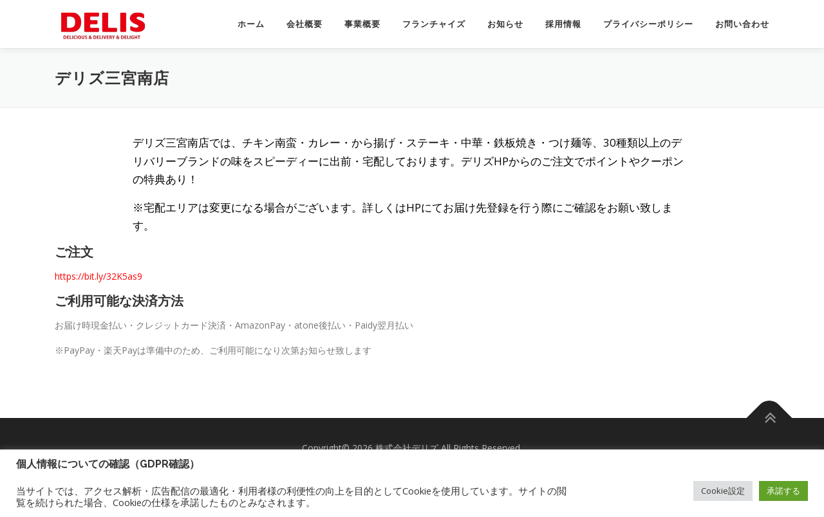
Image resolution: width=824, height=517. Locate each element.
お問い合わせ (742, 24)
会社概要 (304, 24)
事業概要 (362, 24)
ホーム (251, 24)
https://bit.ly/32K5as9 (98, 276)
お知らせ (505, 24)
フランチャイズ (433, 24)
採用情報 (563, 24)
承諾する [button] (783, 490)
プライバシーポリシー (648, 24)
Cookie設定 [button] (723, 490)
